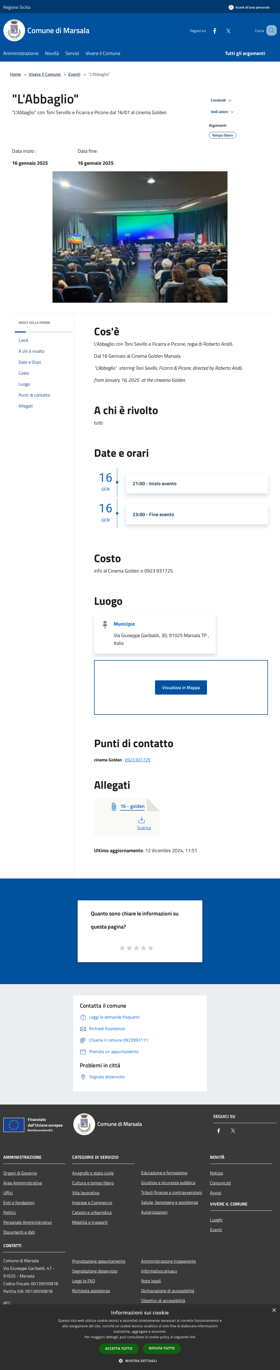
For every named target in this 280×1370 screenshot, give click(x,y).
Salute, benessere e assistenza (169, 1202)
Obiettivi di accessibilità (163, 1300)
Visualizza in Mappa (181, 687)
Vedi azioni (223, 112)
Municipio (124, 624)
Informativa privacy (159, 1271)
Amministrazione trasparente (168, 1261)
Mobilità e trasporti (90, 1222)
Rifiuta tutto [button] (162, 1348)
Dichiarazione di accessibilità (167, 1290)
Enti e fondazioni (18, 1202)
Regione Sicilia (16, 7)
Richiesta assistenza (91, 1290)
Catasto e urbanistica (92, 1212)
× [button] (274, 1310)
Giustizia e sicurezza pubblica (168, 1182)
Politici (9, 1212)
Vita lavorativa (85, 1192)
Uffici (8, 1192)
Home (15, 74)
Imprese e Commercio (92, 1202)
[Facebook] (207, 30)
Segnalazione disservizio (94, 1271)
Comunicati (220, 1183)
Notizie (216, 1173)
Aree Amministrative (22, 1183)
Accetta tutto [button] (119, 1348)
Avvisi (215, 1192)
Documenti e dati (19, 1232)
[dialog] (140, 1337)
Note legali (151, 1280)
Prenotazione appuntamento (98, 1261)
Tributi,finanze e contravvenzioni (171, 1192)
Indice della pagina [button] (34, 322)
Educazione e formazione (164, 1172)
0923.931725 (137, 759)
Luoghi (216, 1219)
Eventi (74, 74)
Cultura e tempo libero (93, 1183)
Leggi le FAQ (83, 1280)
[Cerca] (270, 30)
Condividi (222, 100)
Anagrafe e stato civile (93, 1173)
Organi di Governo (20, 1173)
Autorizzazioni (154, 1212)
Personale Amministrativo (27, 1222)
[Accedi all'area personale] (249, 7)
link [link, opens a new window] (193, 1337)
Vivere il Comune (45, 74)
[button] (140, 1360)
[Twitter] (221, 30)
